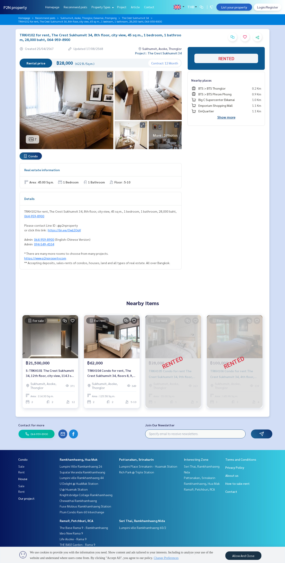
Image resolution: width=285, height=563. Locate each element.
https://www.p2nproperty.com (45, 258)
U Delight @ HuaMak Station (79, 483)
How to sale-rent (237, 483)
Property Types (102, 7)
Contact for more (31, 425)
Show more (226, 117)
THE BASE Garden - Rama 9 (77, 544)
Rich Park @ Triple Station (136, 472)
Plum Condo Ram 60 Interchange (82, 512)
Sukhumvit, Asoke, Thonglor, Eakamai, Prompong (88, 18)
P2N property (15, 7)
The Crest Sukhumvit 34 (135, 18)
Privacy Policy (234, 467)
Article (135, 7)
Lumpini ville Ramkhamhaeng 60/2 (142, 528)
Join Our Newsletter (160, 425)
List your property (234, 7)
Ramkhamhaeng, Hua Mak (79, 459)
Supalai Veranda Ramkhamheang (82, 472)
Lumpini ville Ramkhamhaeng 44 (82, 478)
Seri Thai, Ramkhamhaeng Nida (142, 521)
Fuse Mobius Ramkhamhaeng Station (85, 506)
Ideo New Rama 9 (71, 533)
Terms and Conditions (240, 459)
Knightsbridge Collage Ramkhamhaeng (86, 495)
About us (231, 475)
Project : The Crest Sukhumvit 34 (158, 53)
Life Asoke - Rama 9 (73, 539)
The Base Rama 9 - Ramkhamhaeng (84, 528)
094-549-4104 (44, 244)
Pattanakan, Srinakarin (136, 459)
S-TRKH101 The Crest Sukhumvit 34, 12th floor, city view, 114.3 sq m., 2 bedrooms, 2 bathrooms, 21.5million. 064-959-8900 (50, 373)
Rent (21, 472)
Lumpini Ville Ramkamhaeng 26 (81, 466)
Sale (21, 466)
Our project (26, 498)
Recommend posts (75, 7)
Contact (149, 7)
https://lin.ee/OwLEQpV (64, 230)
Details (29, 199)
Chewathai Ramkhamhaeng (78, 501)
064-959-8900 (34, 216)
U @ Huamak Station (74, 489)
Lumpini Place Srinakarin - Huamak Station (148, 466)
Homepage (52, 7)
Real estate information (42, 170)
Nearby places (201, 80)
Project (121, 7)
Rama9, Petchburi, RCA (76, 521)
